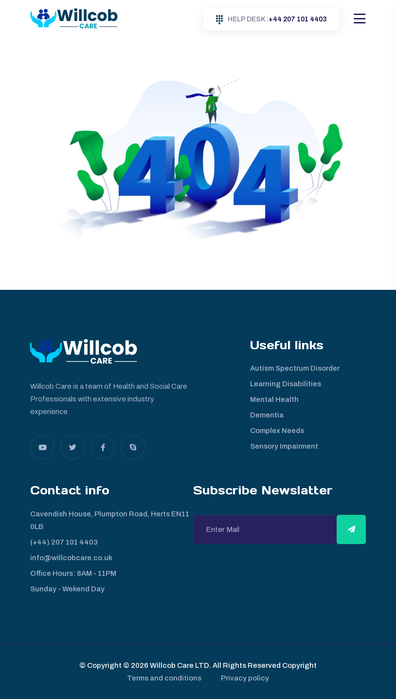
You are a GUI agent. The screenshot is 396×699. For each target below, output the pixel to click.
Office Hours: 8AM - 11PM (73, 573)
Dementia (267, 415)
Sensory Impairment (284, 446)
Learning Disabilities (285, 384)
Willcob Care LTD (178, 665)
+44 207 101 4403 (271, 19)
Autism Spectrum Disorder (295, 368)
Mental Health (274, 399)
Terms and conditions (164, 678)
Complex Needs (277, 431)
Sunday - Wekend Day (67, 589)
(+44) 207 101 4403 (64, 542)
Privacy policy (245, 678)
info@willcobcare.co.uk (71, 558)
